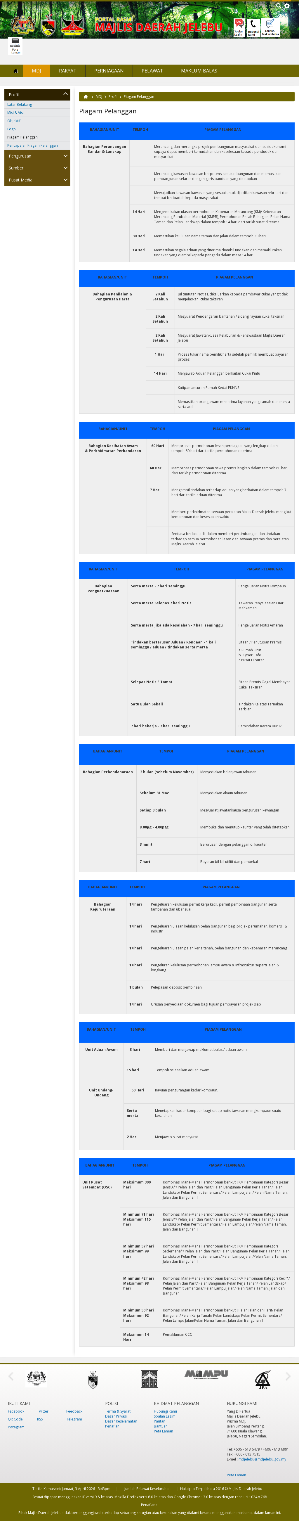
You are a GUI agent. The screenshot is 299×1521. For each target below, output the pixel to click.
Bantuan (161, 1426)
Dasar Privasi (116, 1416)
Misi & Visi (15, 112)
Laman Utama (15, 71)
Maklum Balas (199, 71)
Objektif (13, 120)
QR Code (15, 1419)
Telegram (74, 1419)
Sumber (16, 168)
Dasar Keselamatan (121, 1421)
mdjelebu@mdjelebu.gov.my (262, 1459)
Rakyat (68, 71)
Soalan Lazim (164, 1416)
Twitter (42, 1411)
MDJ (36, 71)
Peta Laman (163, 1431)
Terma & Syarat (118, 1411)
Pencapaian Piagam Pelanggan (32, 145)
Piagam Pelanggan (22, 137)
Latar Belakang (19, 104)
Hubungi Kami (165, 1411)
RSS (40, 1419)
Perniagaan (109, 71)
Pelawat (152, 71)
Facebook (16, 1411)
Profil (14, 94)
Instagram (16, 1427)
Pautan (159, 1421)
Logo (11, 129)
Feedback (74, 1411)
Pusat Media (20, 180)
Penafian (112, 1426)
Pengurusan (20, 156)
